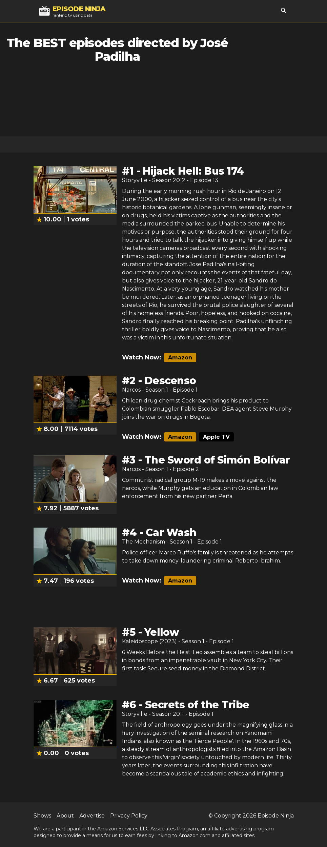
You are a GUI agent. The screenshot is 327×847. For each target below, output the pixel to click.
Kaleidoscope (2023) (149, 641)
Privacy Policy (128, 815)
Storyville (134, 180)
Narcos (131, 390)
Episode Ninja (276, 815)
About (65, 815)
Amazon (180, 357)
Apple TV (216, 437)
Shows (42, 815)
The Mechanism (143, 541)
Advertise (92, 815)
